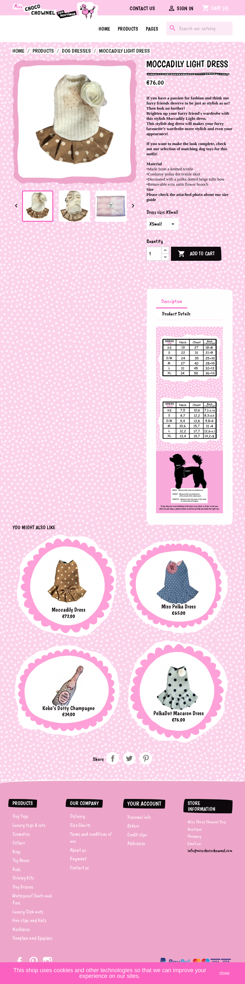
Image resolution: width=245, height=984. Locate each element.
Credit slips (137, 835)
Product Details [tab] (176, 314)
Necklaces (21, 929)
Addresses (136, 843)
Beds (16, 869)
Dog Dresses (22, 887)
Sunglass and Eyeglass (32, 938)
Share (112, 758)
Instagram (47, 961)
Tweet (129, 758)
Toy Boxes (21, 860)
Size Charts (80, 825)
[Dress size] (162, 224)
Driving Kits (23, 878)
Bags (16, 851)
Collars (18, 843)
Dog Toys (20, 816)
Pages (152, 29)
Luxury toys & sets (29, 825)
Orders (133, 826)
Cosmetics (21, 834)
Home (104, 29)
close (224, 973)
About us (78, 850)
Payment (78, 859)
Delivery (77, 816)
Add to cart (196, 254)
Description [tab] (171, 301)
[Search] (199, 28)
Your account (144, 803)
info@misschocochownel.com (210, 850)
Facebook (19, 961)
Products (128, 29)
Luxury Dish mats (27, 912)
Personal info (139, 817)
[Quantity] (154, 254)
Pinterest (145, 758)
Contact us (142, 8)
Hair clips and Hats (29, 920)
